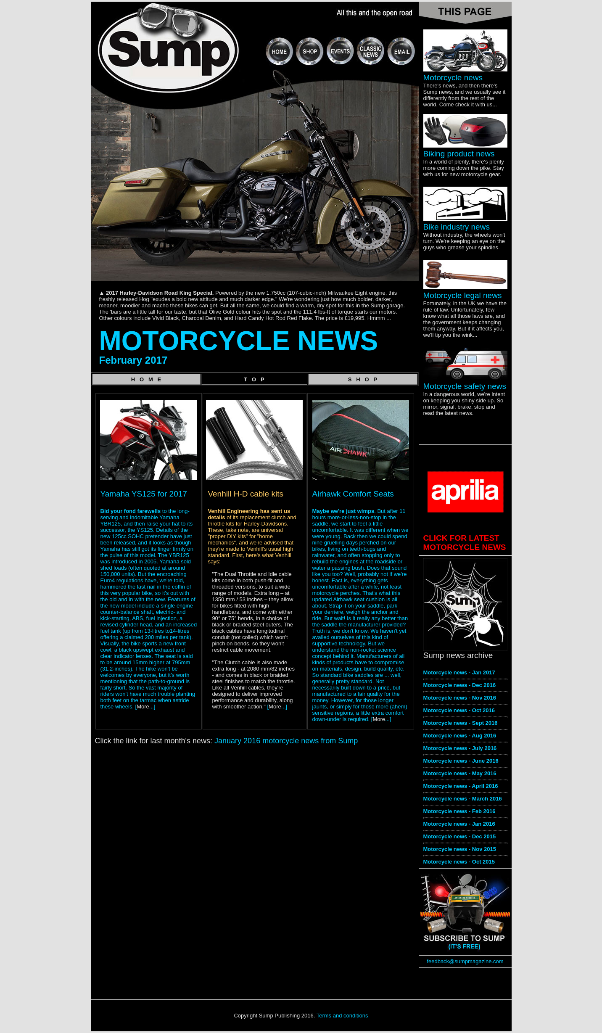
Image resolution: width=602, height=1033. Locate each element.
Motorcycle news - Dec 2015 (459, 836)
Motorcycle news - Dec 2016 (459, 685)
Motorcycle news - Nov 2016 (459, 698)
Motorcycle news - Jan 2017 (459, 672)
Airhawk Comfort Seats (353, 493)
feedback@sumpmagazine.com (465, 961)
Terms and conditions (342, 1015)
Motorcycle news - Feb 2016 (459, 811)
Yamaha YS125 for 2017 (143, 493)
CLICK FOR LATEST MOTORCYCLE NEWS (464, 543)
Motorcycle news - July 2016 (460, 748)
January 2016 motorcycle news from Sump (286, 741)
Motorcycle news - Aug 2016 (459, 735)
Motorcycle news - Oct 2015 (459, 862)
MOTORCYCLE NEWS (238, 341)
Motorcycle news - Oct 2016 (459, 710)
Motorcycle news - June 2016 (461, 761)
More (143, 706)
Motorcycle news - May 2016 (459, 773)
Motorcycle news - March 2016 (462, 798)
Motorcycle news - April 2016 (460, 786)
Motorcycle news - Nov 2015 (459, 849)
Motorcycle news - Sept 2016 (460, 723)
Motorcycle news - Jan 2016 (459, 824)
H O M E (146, 379)
